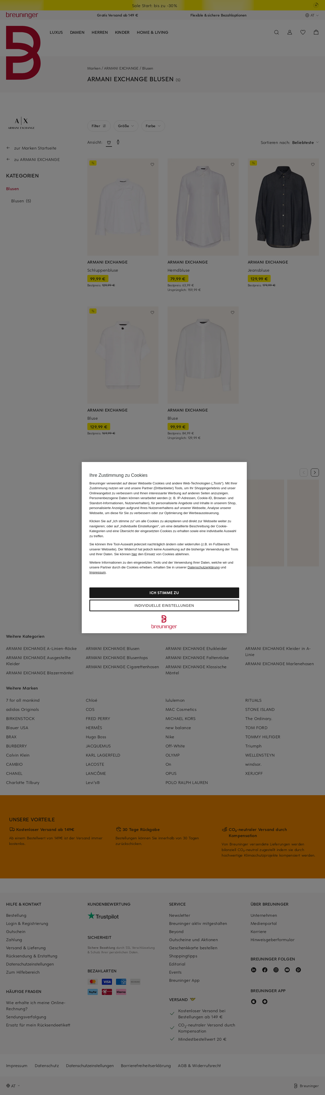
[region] (164, 547)
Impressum (97, 572)
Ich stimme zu (164, 592)
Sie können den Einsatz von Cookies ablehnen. (152, 554)
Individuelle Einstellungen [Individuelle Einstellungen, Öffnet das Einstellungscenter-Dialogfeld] (164, 605)
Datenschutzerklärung (204, 567)
